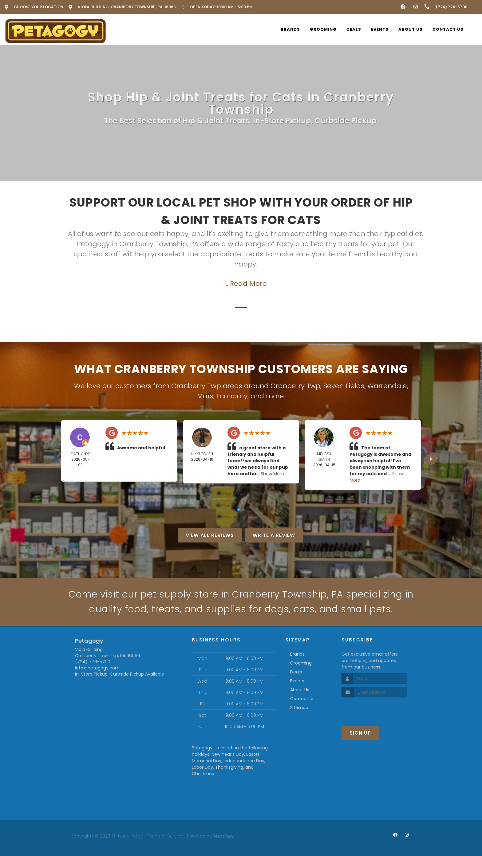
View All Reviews (210, 535)
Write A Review (274, 535)
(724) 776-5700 (92, 662)
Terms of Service (165, 836)
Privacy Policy (128, 836)
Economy (231, 396)
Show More (272, 474)
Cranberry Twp (295, 386)
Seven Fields (343, 386)
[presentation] (374, 708)
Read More (248, 283)
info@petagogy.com (97, 668)
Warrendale (387, 386)
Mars (205, 396)
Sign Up (360, 732)
